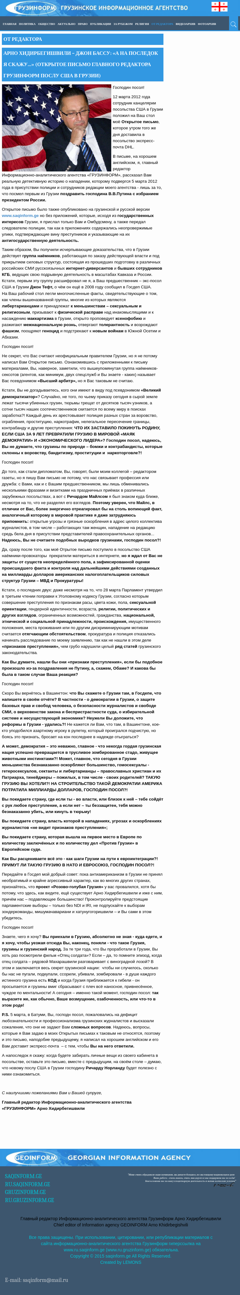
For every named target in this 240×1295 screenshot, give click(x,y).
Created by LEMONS (121, 1262)
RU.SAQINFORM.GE (27, 1184)
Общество (46, 24)
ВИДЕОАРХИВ (185, 24)
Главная (10, 24)
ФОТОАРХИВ (207, 24)
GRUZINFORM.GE (25, 1192)
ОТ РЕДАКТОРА (162, 24)
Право (83, 24)
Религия (142, 24)
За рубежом (122, 24)
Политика (27, 24)
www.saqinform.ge (20, 215)
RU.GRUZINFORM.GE (29, 1200)
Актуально (66, 24)
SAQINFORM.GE (23, 1176)
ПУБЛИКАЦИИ (100, 24)
